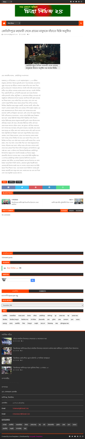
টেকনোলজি (41, 319)
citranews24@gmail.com (21, 414)
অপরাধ (4, 424)
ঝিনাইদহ (5, 319)
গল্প (68, 315)
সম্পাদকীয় (18, 428)
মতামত (77, 319)
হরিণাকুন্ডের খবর (64, 323)
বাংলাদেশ (66, 319)
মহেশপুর (5, 323)
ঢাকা (48, 319)
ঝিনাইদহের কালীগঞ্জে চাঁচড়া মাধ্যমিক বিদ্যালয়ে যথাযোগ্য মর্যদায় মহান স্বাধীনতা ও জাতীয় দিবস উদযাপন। (45, 348)
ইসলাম (29, 315)
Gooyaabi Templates (35, 436)
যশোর (11, 323)
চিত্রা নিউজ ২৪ (12, 268)
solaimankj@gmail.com (21, 408)
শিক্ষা (23, 323)
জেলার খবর (75, 315)
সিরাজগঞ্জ (50, 323)
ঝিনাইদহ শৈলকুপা (14, 319)
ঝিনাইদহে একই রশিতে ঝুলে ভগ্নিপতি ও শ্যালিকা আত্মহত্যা (31, 358)
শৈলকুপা (30, 323)
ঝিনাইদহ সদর (24, 319)
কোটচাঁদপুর (11, 182)
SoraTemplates (14, 436)
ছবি (44, 424)
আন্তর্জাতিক (13, 315)
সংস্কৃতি (36, 323)
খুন (55, 315)
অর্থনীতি (5, 315)
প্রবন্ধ (59, 319)
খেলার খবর (62, 315)
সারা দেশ (43, 323)
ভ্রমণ (72, 319)
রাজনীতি (17, 323)
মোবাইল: (4, 403)
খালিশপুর (49, 315)
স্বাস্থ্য (56, 323)
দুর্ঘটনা (53, 319)
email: (4, 408)
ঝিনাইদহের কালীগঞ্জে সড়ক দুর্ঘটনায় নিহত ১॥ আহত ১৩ (30, 368)
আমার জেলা (21, 315)
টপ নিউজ (19, 182)
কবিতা (35, 315)
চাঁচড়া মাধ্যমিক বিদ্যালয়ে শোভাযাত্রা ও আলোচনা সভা (30, 339)
